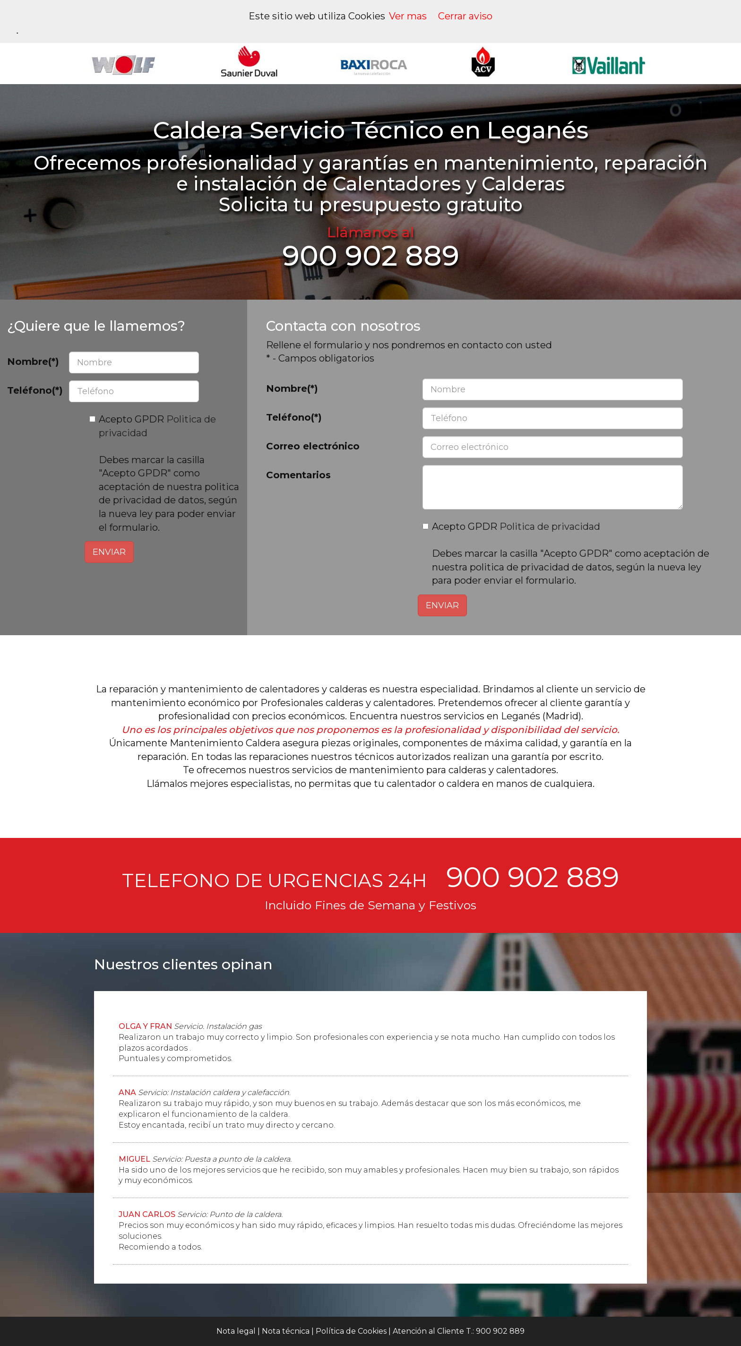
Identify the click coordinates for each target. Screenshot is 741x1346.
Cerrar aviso (465, 16)
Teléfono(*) (34, 390)
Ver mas (408, 16)
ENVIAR (109, 552)
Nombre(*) (33, 361)
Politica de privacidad (550, 526)
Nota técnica (286, 1331)
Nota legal (236, 1331)
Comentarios (298, 475)
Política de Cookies (351, 1331)
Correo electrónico (313, 446)
